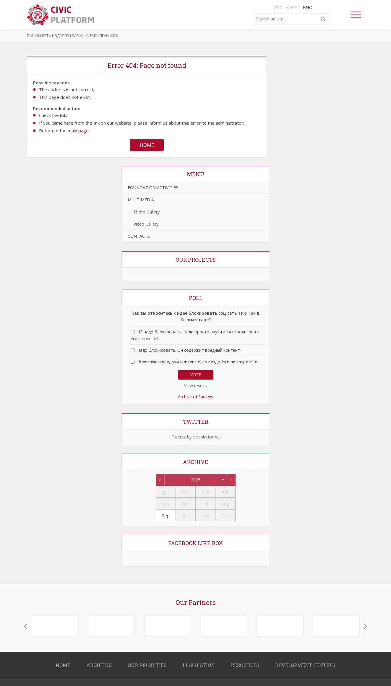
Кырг (292, 7)
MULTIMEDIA (141, 200)
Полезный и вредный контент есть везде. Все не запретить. (197, 361)
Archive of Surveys (195, 397)
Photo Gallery (144, 212)
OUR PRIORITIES (147, 665)
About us (99, 665)
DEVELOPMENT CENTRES (305, 665)
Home (147, 145)
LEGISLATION (199, 665)
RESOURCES (245, 665)
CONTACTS (139, 236)
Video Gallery (143, 224)
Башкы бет (37, 35)
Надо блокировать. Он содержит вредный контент (188, 350)
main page (78, 131)
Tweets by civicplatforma (196, 437)
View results (195, 386)
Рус (278, 7)
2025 (195, 480)
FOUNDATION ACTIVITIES (153, 188)
